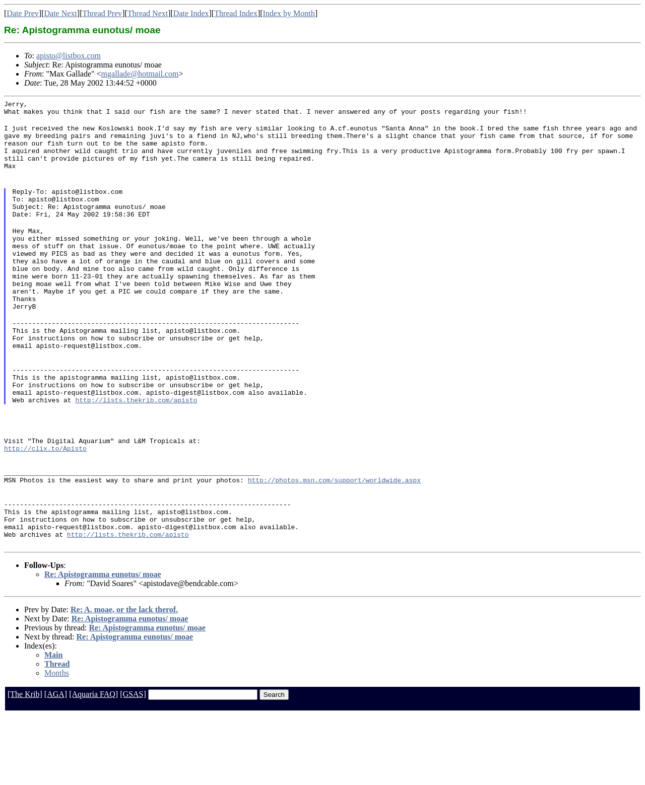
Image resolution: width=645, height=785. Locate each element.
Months (56, 742)
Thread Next (147, 13)
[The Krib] (25, 763)
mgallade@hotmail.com (140, 73)
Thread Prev (102, 13)
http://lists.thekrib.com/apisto (136, 449)
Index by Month (289, 13)
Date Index (191, 13)
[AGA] (55, 763)
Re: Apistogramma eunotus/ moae (102, 643)
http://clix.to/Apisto (45, 504)
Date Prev (23, 13)
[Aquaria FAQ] (93, 763)
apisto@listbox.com (68, 55)
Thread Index (235, 13)
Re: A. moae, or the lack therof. (124, 679)
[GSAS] (133, 763)
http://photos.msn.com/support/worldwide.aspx (334, 540)
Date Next (60, 13)
